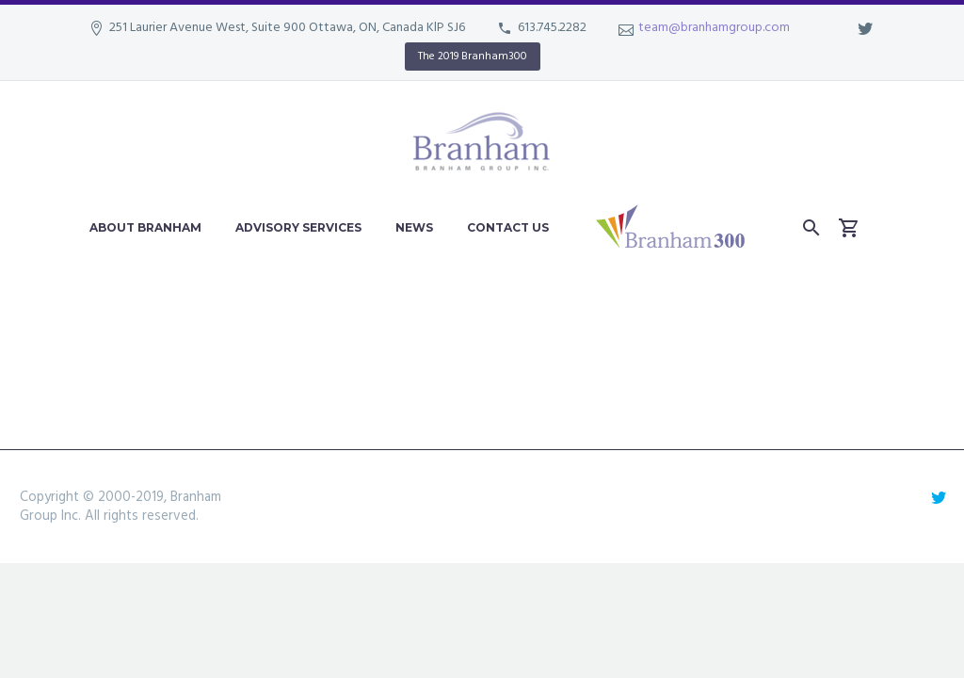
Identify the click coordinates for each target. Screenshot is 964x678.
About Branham (145, 227)
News (414, 227)
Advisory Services (298, 227)
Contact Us (508, 227)
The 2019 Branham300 (472, 56)
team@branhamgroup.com (714, 28)
